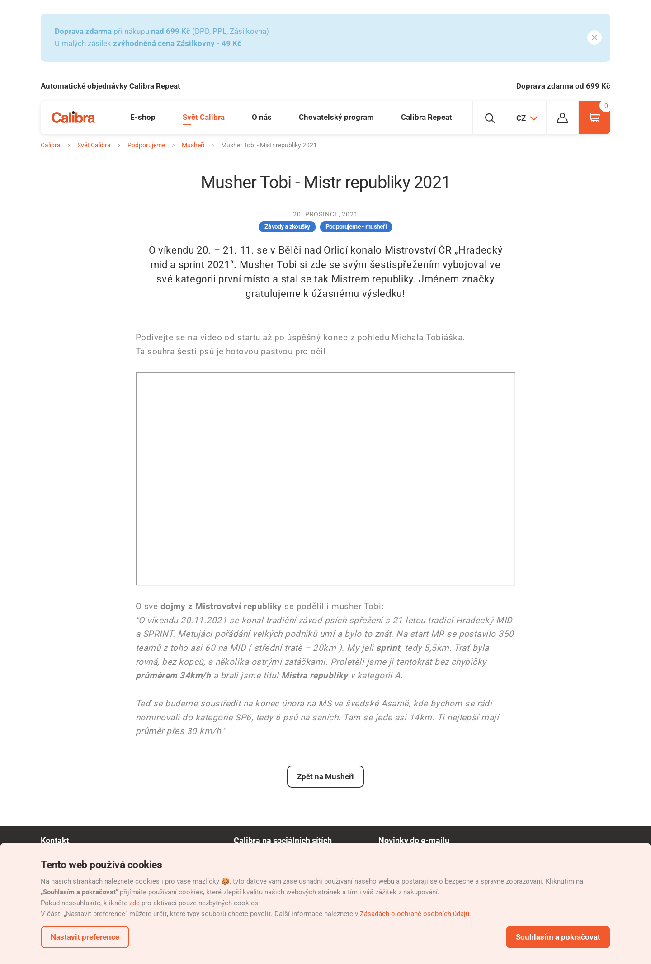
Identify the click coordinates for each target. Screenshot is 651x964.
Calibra (51, 145)
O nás (262, 117)
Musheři (193, 145)
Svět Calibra (204, 117)
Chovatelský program (336, 117)
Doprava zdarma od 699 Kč (563, 85)
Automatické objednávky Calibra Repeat (110, 85)
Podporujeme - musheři (356, 226)
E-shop (143, 117)
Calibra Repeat (426, 117)
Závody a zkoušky (287, 226)
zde (134, 903)
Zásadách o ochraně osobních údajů (414, 914)
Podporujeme (146, 145)
